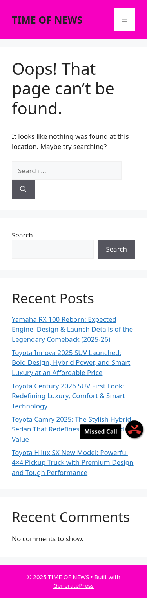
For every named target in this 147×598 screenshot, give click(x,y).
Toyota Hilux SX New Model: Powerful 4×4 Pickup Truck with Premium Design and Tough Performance (73, 462)
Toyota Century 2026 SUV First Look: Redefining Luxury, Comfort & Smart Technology (68, 395)
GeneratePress (73, 585)
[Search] (23, 189)
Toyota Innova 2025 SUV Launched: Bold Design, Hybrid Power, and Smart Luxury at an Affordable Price (71, 362)
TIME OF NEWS (47, 19)
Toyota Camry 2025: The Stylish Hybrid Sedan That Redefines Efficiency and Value (71, 429)
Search (22, 234)
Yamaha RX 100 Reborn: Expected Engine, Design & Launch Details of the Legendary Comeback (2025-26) (72, 329)
